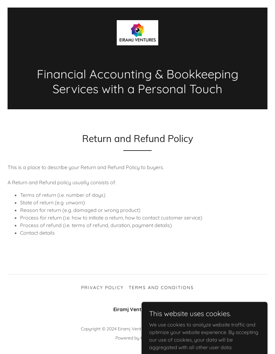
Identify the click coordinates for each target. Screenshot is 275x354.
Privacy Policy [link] (102, 287)
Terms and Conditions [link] (161, 287)
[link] (137, 32)
